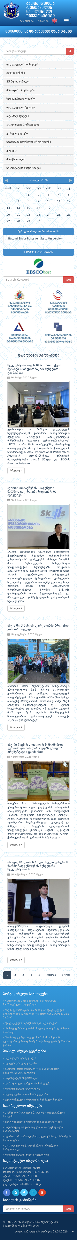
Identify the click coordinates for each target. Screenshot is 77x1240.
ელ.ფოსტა (27, 21)
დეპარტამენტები (17, 116)
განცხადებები (15, 72)
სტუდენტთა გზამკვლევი (20, 1058)
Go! (68, 279)
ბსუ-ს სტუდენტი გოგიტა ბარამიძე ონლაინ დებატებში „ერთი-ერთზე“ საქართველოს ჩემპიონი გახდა (36, 1041)
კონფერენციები (17, 133)
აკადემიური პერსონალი (22, 124)
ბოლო (66, 975)
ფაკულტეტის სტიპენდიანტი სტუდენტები (31, 1023)
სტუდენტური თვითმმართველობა (26, 1094)
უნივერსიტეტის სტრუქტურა (22, 1089)
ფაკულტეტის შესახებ (20, 107)
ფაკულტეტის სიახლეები (22, 64)
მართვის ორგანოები (20, 90)
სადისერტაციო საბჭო (21, 98)
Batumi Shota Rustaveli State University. (35, 238)
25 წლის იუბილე (17, 81)
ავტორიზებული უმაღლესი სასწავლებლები (33, 1099)
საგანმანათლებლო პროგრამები (28, 142)
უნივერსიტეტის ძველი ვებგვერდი (27, 1155)
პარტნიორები (15, 159)
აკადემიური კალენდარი (21, 1063)
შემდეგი (51, 975)
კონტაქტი (42, 21)
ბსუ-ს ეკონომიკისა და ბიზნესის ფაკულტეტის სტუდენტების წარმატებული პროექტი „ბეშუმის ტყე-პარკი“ (36, 1014)
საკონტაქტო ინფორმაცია (23, 168)
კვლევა (11, 150)
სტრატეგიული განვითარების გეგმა (28, 1083)
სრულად (16, 470)
